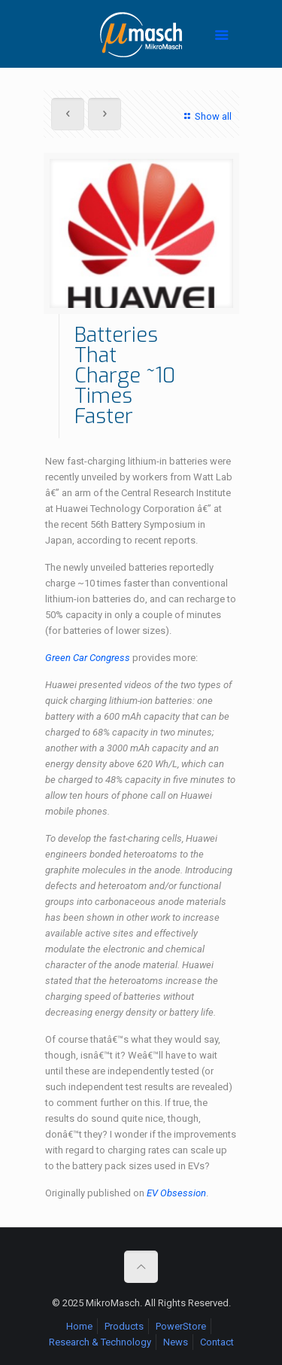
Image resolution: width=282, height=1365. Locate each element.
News (175, 1342)
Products (124, 1326)
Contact (217, 1342)
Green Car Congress (87, 657)
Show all (205, 116)
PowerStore (181, 1326)
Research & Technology (100, 1342)
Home (79, 1326)
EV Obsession (176, 1193)
